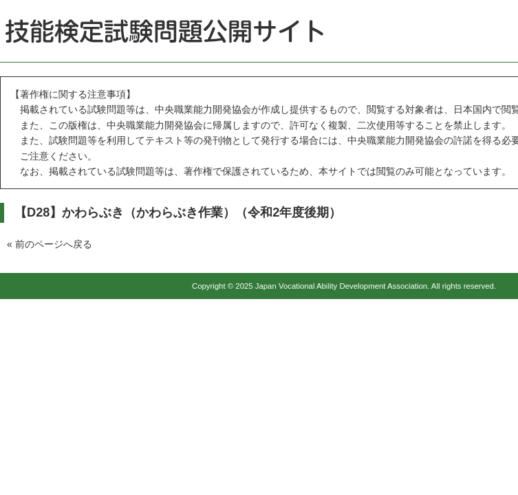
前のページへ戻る (53, 244)
